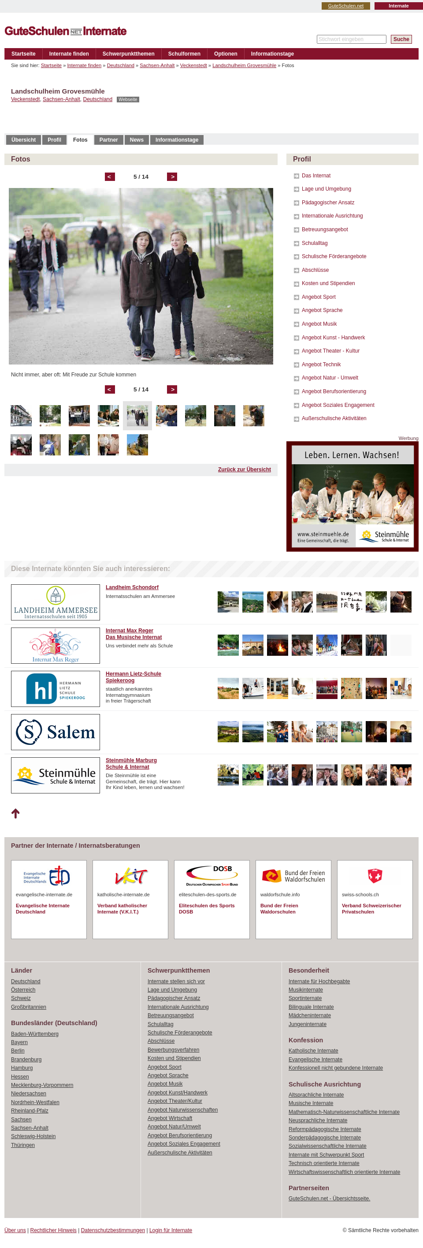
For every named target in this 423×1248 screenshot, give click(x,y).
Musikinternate (306, 990)
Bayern (19, 1042)
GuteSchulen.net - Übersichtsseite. (329, 1198)
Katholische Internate (313, 1051)
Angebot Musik (319, 324)
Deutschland (120, 65)
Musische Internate (311, 1103)
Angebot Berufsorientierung (334, 391)
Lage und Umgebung (326, 189)
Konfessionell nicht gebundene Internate (336, 1068)
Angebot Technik (321, 364)
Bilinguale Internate (311, 1007)
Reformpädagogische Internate (325, 1129)
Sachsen (21, 1119)
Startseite (23, 54)
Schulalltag (315, 243)
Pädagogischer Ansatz (328, 202)
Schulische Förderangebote (334, 256)
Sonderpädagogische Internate (325, 1138)
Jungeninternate (308, 1024)
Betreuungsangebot (325, 229)
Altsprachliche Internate (316, 1095)
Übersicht (23, 140)
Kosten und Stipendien (328, 283)
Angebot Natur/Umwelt (174, 1127)
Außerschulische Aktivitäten (334, 418)
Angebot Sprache (322, 310)
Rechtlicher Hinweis (53, 1230)
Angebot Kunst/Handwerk (178, 1093)
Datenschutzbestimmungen (113, 1230)
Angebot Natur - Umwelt (330, 378)
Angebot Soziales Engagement (338, 405)
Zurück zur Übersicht (244, 469)
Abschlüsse (315, 270)
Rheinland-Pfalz (29, 1111)
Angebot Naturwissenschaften (183, 1110)
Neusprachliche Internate (318, 1120)
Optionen (225, 54)
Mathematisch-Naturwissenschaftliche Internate (344, 1112)
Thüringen (23, 1145)
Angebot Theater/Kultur (175, 1101)
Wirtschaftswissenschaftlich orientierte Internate (344, 1172)
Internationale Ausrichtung (332, 216)
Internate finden (69, 54)
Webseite (128, 99)
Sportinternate (305, 998)
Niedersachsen (28, 1093)
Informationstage (272, 54)
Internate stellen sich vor (176, 981)
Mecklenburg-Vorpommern (42, 1085)
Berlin (18, 1051)
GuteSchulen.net (346, 5)
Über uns (15, 1230)
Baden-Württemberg (35, 1034)
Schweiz (21, 998)
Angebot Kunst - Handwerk (333, 338)
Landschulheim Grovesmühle (244, 65)
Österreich (23, 990)
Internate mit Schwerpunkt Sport (326, 1155)
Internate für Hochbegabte (319, 981)
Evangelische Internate (315, 1059)
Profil (54, 140)
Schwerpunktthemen (129, 54)
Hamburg (22, 1068)
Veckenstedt (193, 65)
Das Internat (316, 176)
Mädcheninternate (310, 1015)
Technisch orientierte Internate (324, 1163)
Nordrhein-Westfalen (35, 1102)
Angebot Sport (319, 297)
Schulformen (184, 54)
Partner (109, 140)
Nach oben (15, 813)
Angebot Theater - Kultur (331, 351)
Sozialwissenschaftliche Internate (328, 1146)
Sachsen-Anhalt (157, 65)
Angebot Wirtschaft (170, 1118)
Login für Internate (170, 1230)
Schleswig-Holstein (33, 1136)
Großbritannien (28, 1007)
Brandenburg (26, 1059)
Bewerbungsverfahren (173, 1050)
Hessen (20, 1077)
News (137, 140)
